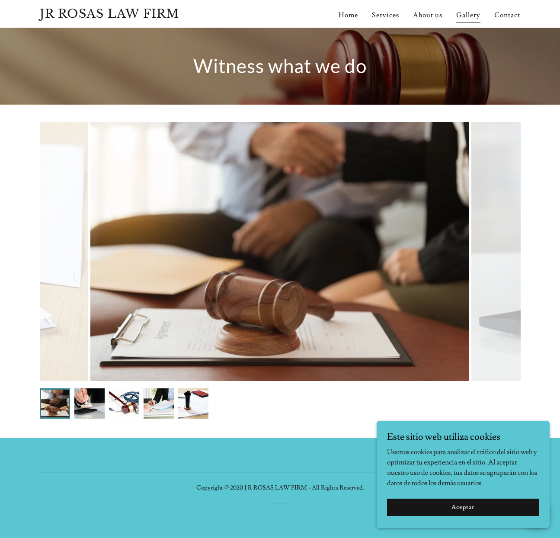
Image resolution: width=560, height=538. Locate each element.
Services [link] (385, 15)
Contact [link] (507, 15)
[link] (124, 15)
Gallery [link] (468, 15)
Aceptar (463, 507)
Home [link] (348, 15)
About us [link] (427, 15)
